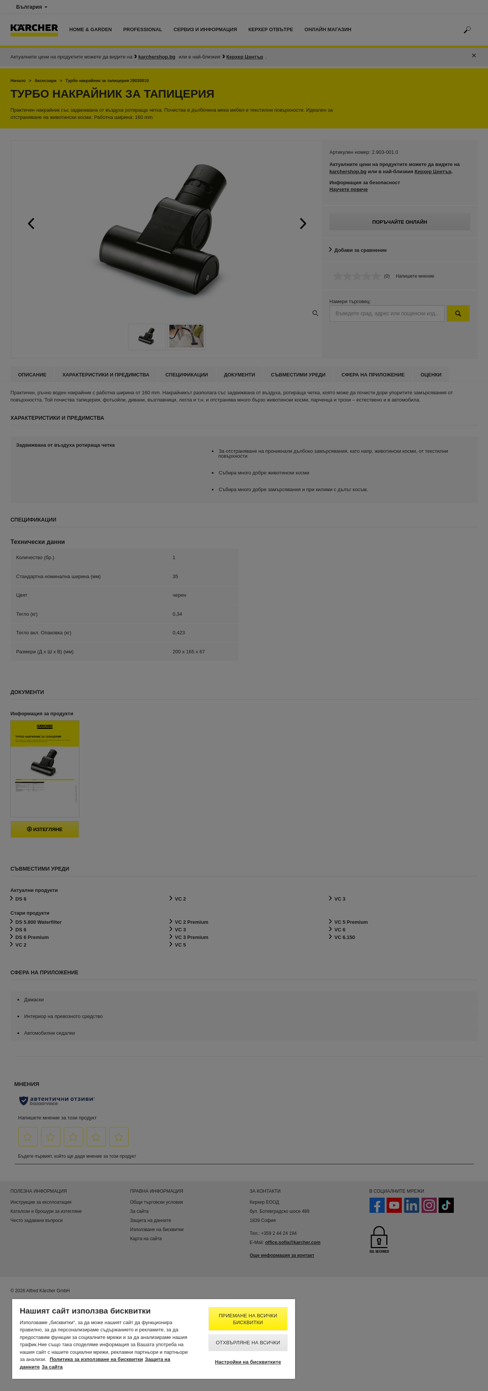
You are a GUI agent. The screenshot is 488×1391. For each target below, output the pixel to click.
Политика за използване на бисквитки (96, 1359)
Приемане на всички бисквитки (248, 1319)
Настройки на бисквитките (248, 1362)
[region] (153, 1339)
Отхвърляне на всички (248, 1342)
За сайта (52, 1367)
